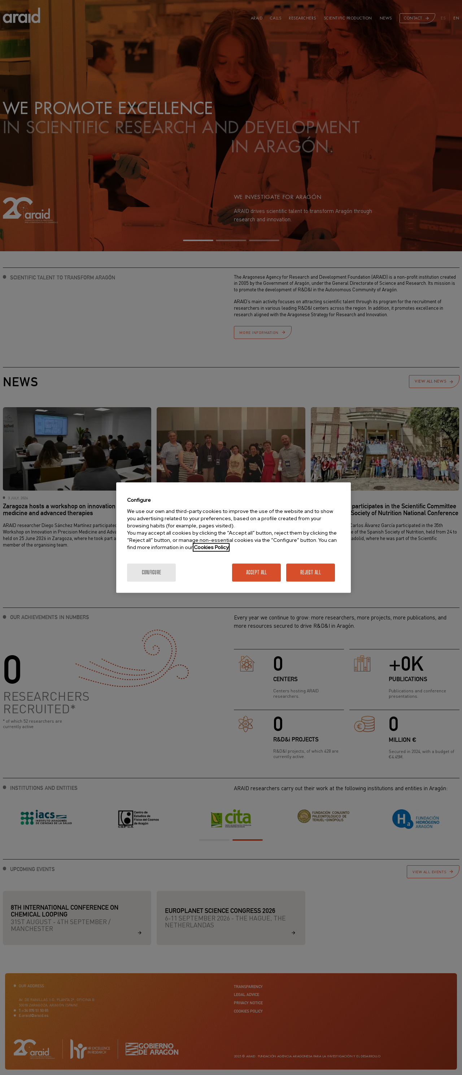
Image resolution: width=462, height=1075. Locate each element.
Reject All (310, 572)
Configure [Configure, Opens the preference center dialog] (151, 572)
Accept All (256, 572)
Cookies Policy (211, 547)
